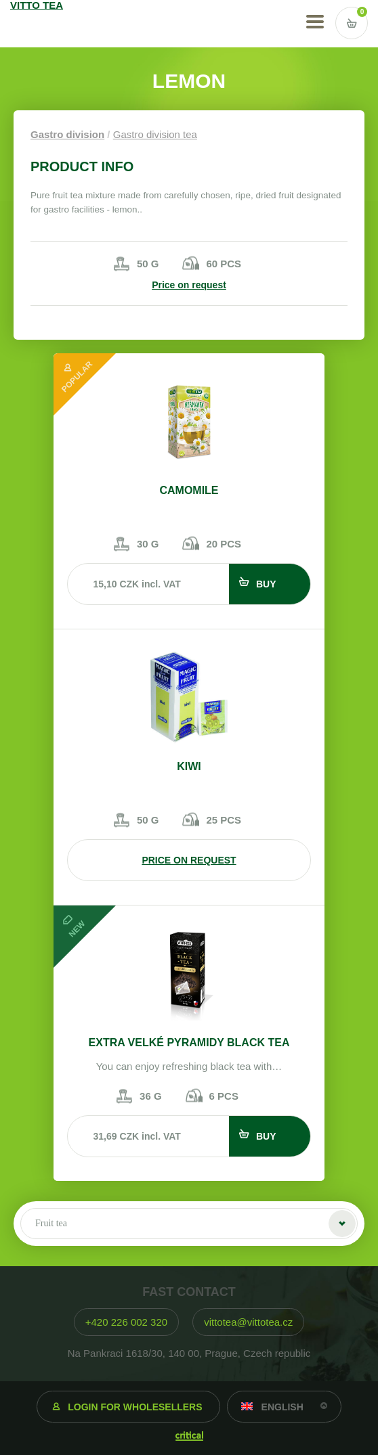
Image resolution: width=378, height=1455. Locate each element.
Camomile (188, 490)
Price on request (189, 284)
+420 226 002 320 (126, 1322)
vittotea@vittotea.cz (248, 1322)
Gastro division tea (155, 134)
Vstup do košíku (351, 23)
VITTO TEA (48, 23)
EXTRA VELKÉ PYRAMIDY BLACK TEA (189, 1042)
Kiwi (189, 766)
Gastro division (67, 134)
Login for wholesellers (135, 1407)
